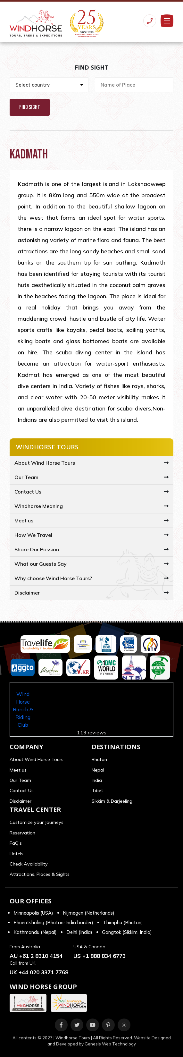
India (97, 780)
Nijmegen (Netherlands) (88, 913)
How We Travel (33, 535)
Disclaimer (27, 592)
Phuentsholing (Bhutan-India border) (53, 922)
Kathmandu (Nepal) (35, 932)
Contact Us (27, 491)
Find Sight (29, 107)
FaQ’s (16, 843)
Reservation (22, 833)
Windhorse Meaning (38, 506)
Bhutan (99, 759)
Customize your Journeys (36, 822)
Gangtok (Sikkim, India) (127, 932)
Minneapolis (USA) (33, 913)
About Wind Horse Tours (44, 463)
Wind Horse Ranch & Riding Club (23, 709)
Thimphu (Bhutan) (123, 922)
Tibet (97, 790)
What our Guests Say (40, 564)
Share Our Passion (36, 549)
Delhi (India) (79, 932)
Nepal (98, 770)
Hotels (16, 854)
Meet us (23, 520)
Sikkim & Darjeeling (112, 801)
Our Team (26, 477)
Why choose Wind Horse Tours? (53, 578)
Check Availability (29, 864)
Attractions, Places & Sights (40, 874)
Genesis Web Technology (110, 1043)
